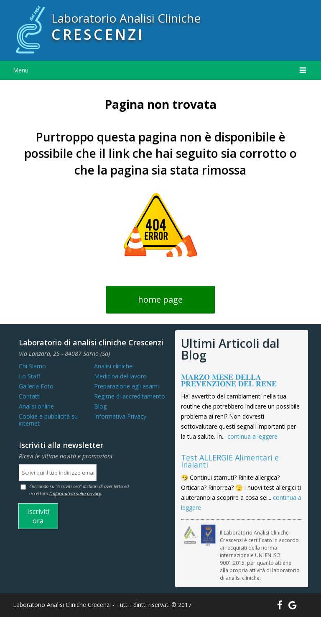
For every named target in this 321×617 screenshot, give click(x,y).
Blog (100, 406)
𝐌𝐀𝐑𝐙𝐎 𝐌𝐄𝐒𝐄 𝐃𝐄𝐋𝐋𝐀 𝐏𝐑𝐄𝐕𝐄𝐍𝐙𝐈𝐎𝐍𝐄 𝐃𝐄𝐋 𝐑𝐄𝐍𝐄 (229, 380)
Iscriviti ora (38, 516)
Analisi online (36, 406)
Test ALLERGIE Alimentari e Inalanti (230, 461)
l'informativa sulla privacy (75, 493)
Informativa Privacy (120, 416)
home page (160, 299)
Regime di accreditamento (129, 396)
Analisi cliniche (113, 366)
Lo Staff (29, 376)
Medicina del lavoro (120, 376)
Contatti (30, 396)
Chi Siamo (32, 366)
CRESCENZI (97, 34)
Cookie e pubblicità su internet (48, 419)
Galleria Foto (36, 386)
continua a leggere (252, 436)
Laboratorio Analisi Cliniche (126, 18)
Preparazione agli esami (126, 386)
